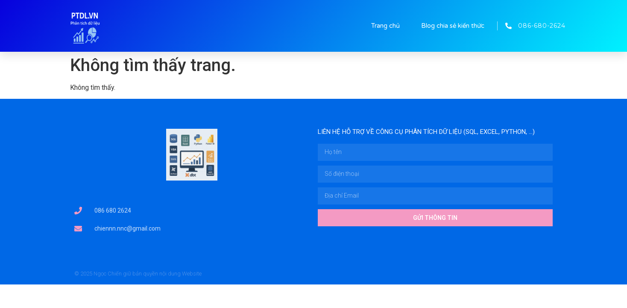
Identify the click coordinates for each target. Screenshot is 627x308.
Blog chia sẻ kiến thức (452, 26)
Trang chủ (385, 26)
